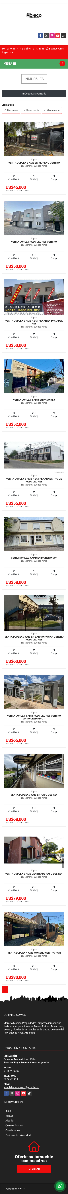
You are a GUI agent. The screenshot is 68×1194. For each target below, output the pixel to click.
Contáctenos (12, 1130)
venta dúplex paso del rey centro (34, 241)
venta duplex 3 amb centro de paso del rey (34, 873)
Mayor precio (51, 110)
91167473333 (36, 48)
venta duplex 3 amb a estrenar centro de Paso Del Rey (34, 480)
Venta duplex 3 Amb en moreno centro (34, 162)
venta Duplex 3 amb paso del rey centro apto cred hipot (34, 717)
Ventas (9, 1115)
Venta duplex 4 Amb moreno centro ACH (34, 952)
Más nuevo (11, 110)
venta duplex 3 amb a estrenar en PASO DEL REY (34, 322)
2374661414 (14, 48)
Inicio (8, 1110)
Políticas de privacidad (18, 1135)
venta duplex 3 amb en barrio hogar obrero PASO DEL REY (34, 638)
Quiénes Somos (14, 1125)
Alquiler (9, 1120)
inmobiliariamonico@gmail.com (21, 1087)
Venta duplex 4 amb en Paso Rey (34, 399)
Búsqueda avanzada (34, 93)
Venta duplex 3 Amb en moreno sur (34, 557)
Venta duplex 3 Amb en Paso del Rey (34, 794)
